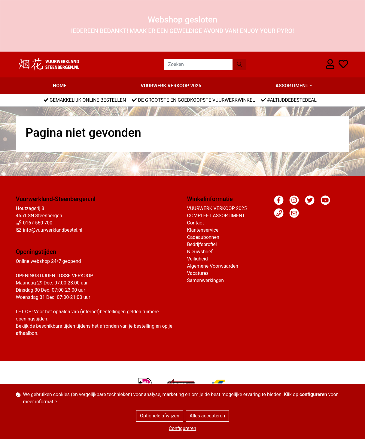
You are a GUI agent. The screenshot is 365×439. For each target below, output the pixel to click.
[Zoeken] (198, 64)
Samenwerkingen (205, 280)
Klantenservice (203, 230)
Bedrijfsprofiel (202, 244)
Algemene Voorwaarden (212, 266)
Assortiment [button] (292, 86)
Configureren (182, 428)
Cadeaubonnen (203, 237)
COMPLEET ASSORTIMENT (216, 215)
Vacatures (198, 273)
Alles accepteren (207, 416)
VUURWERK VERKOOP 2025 (171, 86)
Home (59, 86)
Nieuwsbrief (200, 251)
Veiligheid (197, 259)
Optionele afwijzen (159, 416)
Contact (195, 223)
